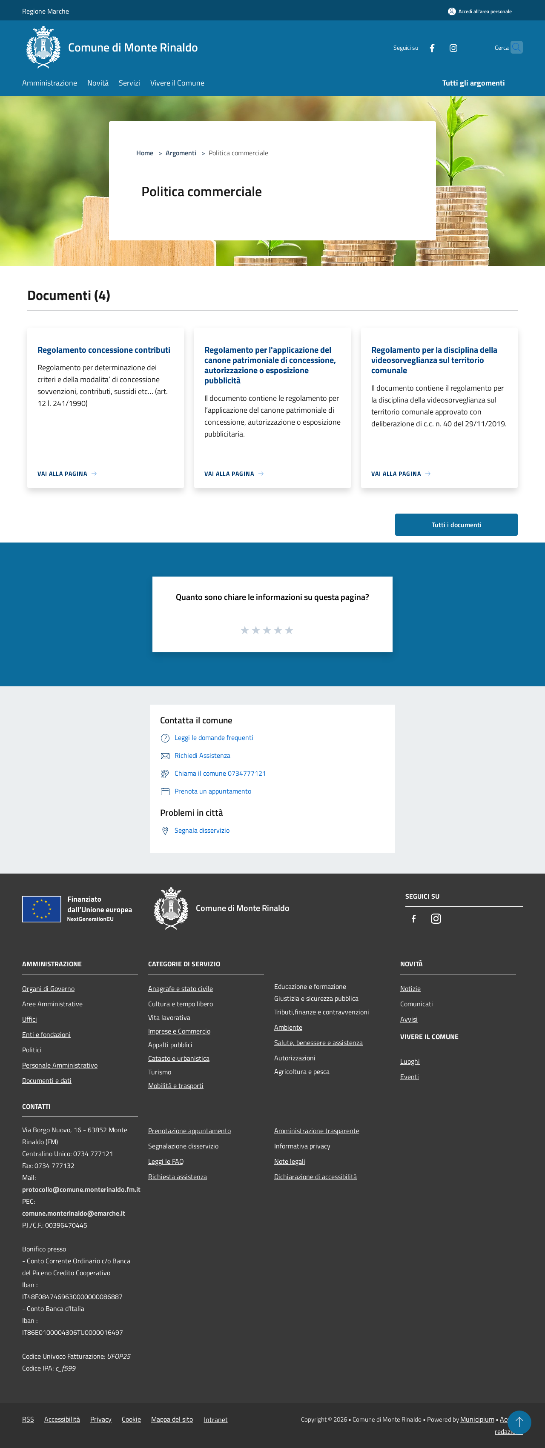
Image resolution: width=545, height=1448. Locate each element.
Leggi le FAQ (166, 1161)
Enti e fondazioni (46, 1034)
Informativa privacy (302, 1146)
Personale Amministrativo (60, 1065)
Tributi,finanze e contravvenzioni (321, 1012)
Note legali (289, 1161)
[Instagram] (436, 47)
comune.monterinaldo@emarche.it (73, 1213)
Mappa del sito (172, 1419)
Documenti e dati (47, 1080)
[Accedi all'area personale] (480, 11)
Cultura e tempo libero (180, 1004)
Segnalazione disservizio (183, 1146)
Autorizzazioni (295, 1058)
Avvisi (409, 1019)
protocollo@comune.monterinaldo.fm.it (81, 1189)
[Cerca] (512, 47)
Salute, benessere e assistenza (318, 1042)
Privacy (101, 1419)
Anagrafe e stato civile (180, 988)
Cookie (131, 1419)
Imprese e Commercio (179, 1031)
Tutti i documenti (457, 525)
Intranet (216, 1419)
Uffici (29, 1019)
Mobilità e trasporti (176, 1085)
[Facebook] (415, 47)
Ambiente (288, 1027)
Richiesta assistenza (177, 1176)
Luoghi (410, 1061)
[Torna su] (519, 1422)
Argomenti (181, 153)
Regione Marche (45, 11)
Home (144, 153)
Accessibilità (62, 1419)
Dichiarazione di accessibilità (315, 1176)
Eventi (409, 1076)
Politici (32, 1050)
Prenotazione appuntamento (189, 1130)
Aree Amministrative (52, 1004)
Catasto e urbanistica (178, 1058)
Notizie (410, 988)
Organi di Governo (48, 988)
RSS (28, 1419)
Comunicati (416, 1004)
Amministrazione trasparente (316, 1130)
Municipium (477, 1419)
